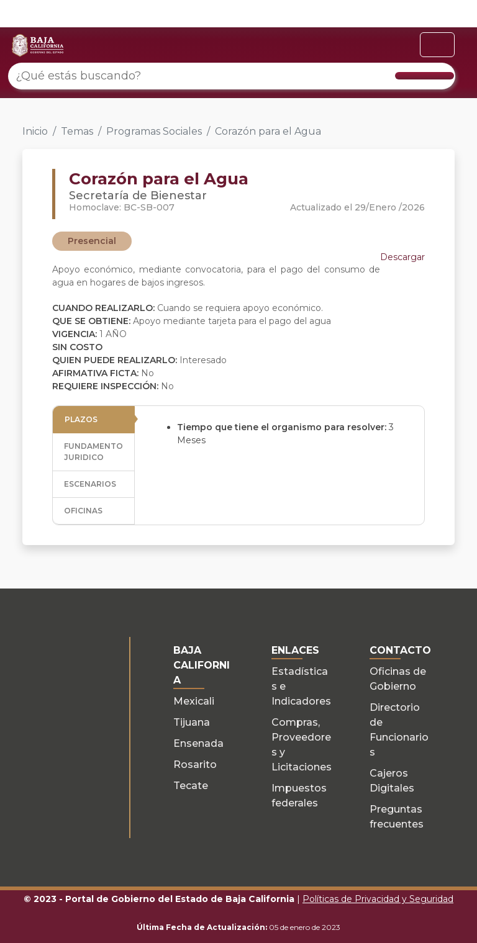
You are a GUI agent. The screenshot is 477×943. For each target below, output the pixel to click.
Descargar (402, 257)
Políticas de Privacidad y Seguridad (377, 899)
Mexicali (193, 701)
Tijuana (191, 722)
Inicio (35, 131)
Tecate (190, 786)
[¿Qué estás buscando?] (231, 76)
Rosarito (195, 764)
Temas (77, 131)
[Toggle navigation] (437, 44)
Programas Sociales (154, 131)
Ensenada (198, 743)
